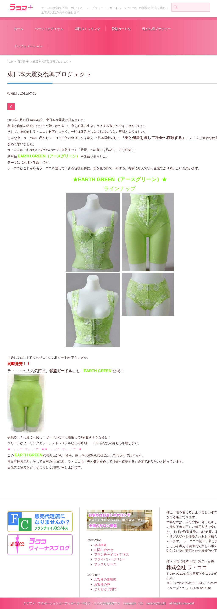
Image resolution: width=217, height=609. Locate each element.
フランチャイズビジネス (111, 554)
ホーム (18, 29)
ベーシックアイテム (49, 29)
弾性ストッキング (87, 29)
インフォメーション (28, 46)
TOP (10, 61)
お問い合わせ (103, 550)
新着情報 (22, 61)
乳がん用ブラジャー (156, 29)
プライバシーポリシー (110, 559)
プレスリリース (105, 564)
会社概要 (100, 545)
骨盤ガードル (121, 29)
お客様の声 (102, 584)
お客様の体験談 (105, 579)
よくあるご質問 (105, 589)
